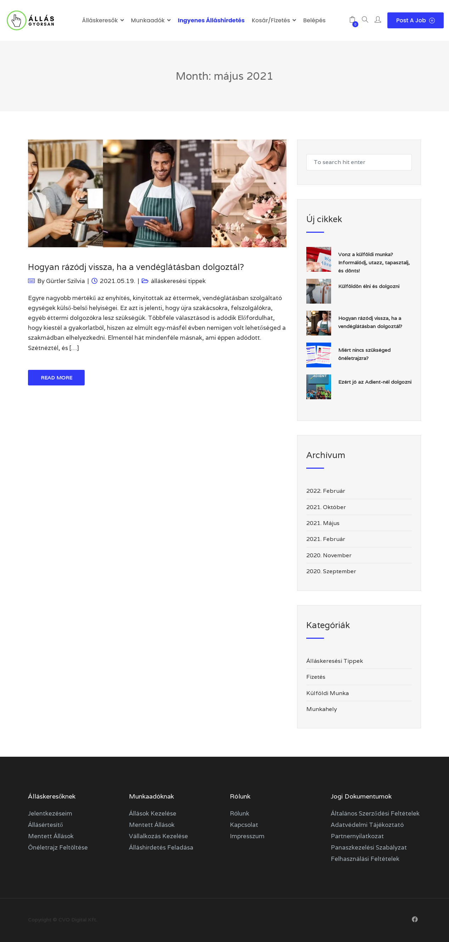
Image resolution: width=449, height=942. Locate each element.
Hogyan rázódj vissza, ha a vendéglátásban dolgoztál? (136, 266)
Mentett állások (51, 836)
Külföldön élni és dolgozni (368, 286)
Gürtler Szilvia (65, 281)
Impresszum (247, 836)
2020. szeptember (331, 571)
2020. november (329, 555)
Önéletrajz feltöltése (58, 847)
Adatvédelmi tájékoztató (367, 825)
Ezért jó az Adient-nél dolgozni (374, 382)
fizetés (315, 677)
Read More (56, 377)
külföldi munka (327, 693)
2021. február (325, 539)
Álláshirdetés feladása (161, 847)
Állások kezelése (152, 813)
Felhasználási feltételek (365, 859)
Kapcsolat (244, 825)
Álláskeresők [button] (100, 20)
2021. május (323, 523)
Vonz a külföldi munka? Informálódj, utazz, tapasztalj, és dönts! (374, 262)
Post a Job (415, 20)
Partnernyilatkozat (357, 836)
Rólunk (239, 813)
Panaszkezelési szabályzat (369, 847)
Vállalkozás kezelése (158, 836)
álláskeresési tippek (178, 281)
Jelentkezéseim (50, 813)
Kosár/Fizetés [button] (271, 20)
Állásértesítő (45, 825)
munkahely (321, 709)
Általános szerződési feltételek (375, 813)
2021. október (326, 507)
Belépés (314, 20)
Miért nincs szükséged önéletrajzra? (364, 354)
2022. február (325, 491)
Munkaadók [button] (148, 20)
